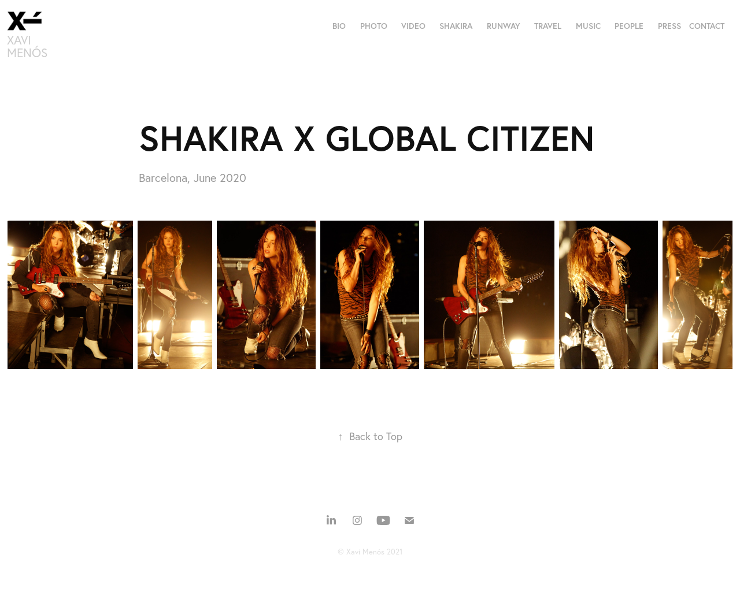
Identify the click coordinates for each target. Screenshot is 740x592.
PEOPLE (629, 26)
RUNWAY (503, 26)
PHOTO (373, 26)
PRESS (669, 26)
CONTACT (706, 26)
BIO (339, 26)
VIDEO (413, 26)
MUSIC (588, 26)
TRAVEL (547, 26)
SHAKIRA (455, 26)
